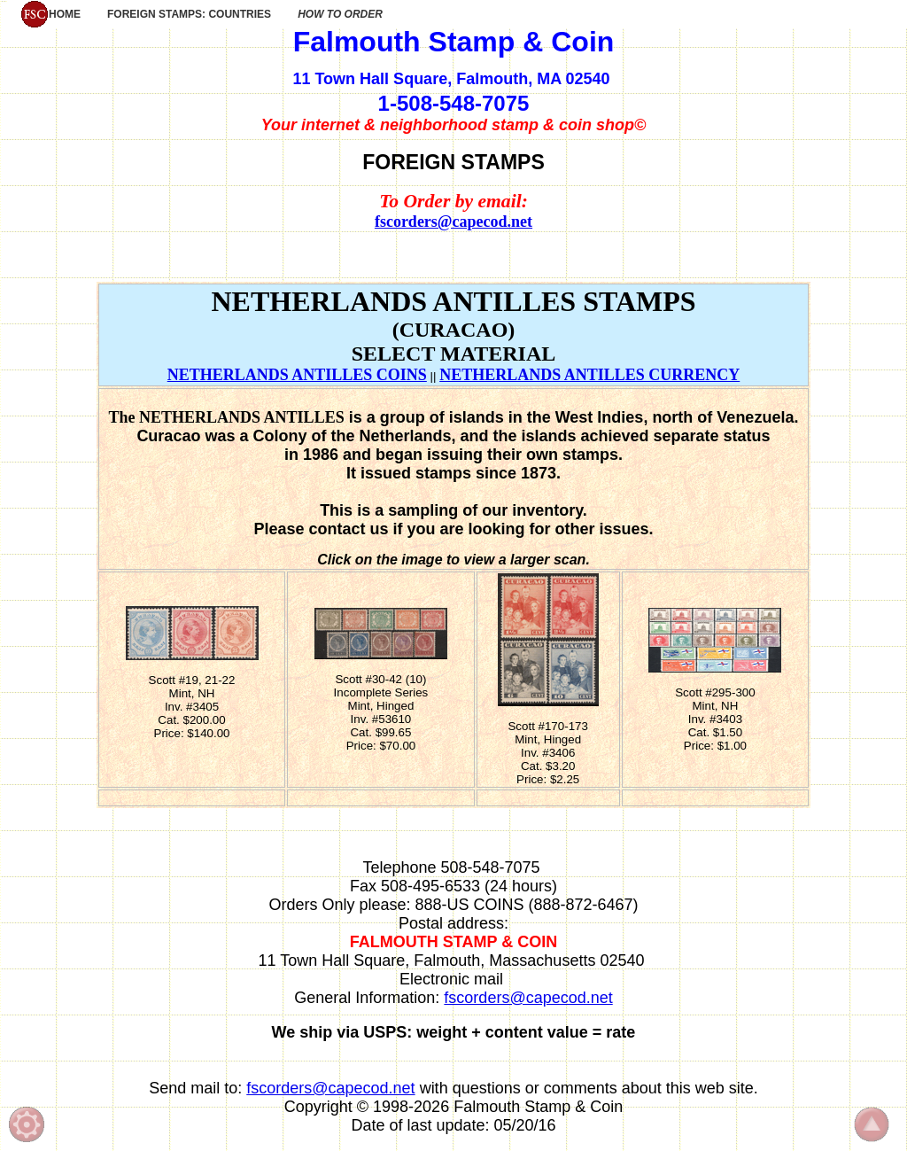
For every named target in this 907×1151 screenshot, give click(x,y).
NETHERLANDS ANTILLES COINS (297, 375)
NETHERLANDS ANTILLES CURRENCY (589, 375)
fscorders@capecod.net (453, 221)
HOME (50, 14)
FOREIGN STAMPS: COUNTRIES (189, 14)
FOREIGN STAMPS (453, 162)
